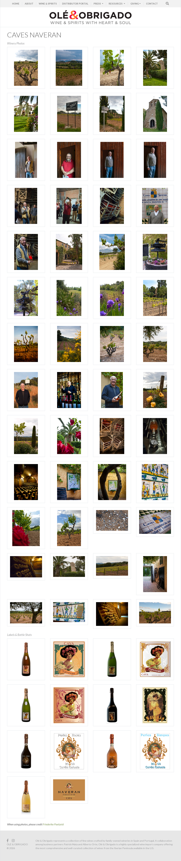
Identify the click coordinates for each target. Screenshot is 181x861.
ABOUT (29, 3)
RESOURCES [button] (116, 3)
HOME (15, 3)
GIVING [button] (134, 3)
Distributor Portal (75, 3)
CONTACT (152, 3)
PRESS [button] (97, 3)
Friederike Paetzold (53, 824)
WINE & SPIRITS (48, 3)
